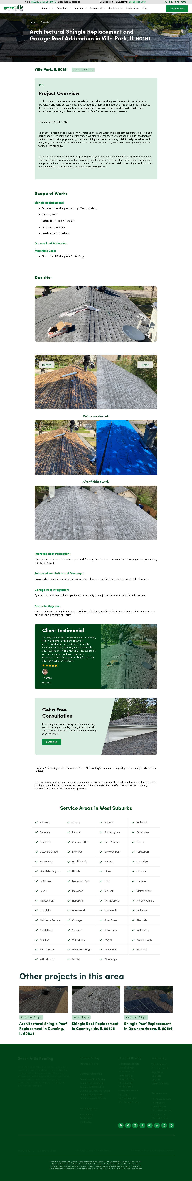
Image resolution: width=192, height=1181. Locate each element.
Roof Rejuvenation (128, 1093)
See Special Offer (137, 2)
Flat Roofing (85, 1113)
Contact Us (23, 1088)
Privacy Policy (24, 1146)
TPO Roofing (85, 1117)
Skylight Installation (128, 1086)
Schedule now (177, 8)
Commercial (96, 8)
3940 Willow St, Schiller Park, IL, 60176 (28, 1102)
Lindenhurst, (135, 1166)
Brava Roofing (125, 1078)
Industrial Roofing (89, 1053)
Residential (114, 8)
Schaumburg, (99, 1168)
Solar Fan (156, 1075)
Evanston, (123, 1162)
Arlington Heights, (58, 1166)
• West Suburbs (159, 1102)
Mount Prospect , (66, 1168)
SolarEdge (156, 1071)
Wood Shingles (126, 1082)
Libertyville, (125, 1166)
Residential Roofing (130, 1053)
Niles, (75, 1168)
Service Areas (132, 8)
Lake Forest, (94, 1164)
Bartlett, (68, 1166)
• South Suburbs (159, 1110)
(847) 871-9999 (24, 1108)
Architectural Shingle (129, 1059)
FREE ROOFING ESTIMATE (43, 2)
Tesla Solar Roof (159, 1060)
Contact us (51, 741)
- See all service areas (134, 1168)
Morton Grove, (55, 1168)
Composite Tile (126, 1067)
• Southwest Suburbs (161, 1106)
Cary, (74, 1166)
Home (33, 22)
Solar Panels (157, 1067)
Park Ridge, (82, 1168)
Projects (45, 22)
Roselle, (90, 1168)
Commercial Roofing (91, 1069)
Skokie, (120, 1164)
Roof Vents (124, 1090)
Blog (145, 8)
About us (46, 8)
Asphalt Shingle (126, 1063)
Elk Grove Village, (93, 1166)
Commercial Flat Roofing (91, 1078)
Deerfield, (115, 1162)
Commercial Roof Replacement (95, 1086)
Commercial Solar (160, 1079)
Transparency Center (46, 1146)
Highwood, (68, 1164)
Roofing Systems (89, 1103)
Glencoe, (131, 1162)
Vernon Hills (120, 1168)
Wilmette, (127, 1164)
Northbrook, (104, 1164)
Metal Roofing (86, 1110)
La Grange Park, (114, 1166)
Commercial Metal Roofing (92, 1074)
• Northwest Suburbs (161, 1094)
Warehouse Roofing (89, 1059)
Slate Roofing (125, 1071)
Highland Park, (58, 1164)
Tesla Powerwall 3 (160, 1063)
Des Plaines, (81, 1166)
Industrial (78, 8)
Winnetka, (135, 1164)
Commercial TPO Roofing (92, 1082)
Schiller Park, (110, 1168)
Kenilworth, (77, 1164)
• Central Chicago (160, 1113)
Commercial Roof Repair (91, 1090)
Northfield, (113, 1164)
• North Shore (158, 1098)
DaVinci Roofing (126, 1074)
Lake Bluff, (86, 1164)
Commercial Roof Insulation (93, 1094)
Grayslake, (104, 1166)
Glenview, (138, 1162)
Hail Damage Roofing (129, 1097)
